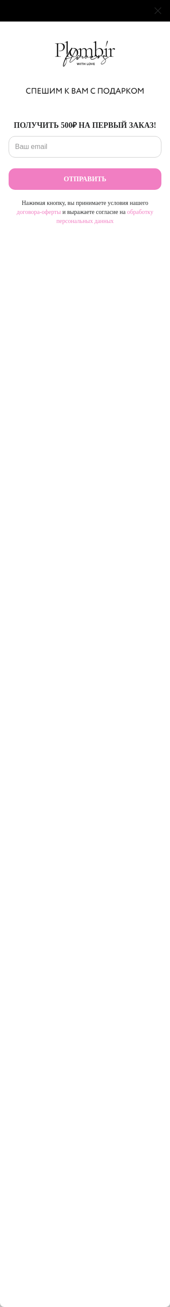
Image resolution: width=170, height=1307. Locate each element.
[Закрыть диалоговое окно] (158, 11)
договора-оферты (39, 212)
